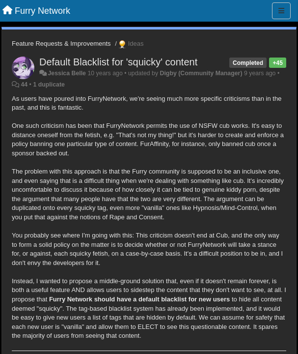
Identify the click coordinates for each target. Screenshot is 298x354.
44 (24, 84)
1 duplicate (48, 84)
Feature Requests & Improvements (61, 43)
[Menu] (281, 10)
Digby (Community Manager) (201, 73)
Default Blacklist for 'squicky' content (118, 62)
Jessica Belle (67, 73)
